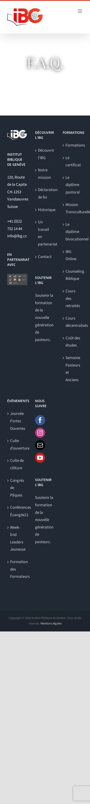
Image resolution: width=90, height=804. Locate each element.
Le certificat (73, 161)
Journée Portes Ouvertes (17, 421)
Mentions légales (51, 623)
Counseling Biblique (73, 275)
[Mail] (40, 445)
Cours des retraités (73, 298)
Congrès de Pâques (17, 488)
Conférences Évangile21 (17, 511)
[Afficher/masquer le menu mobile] (80, 11)
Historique (45, 210)
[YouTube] (40, 458)
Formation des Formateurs (17, 569)
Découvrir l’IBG (45, 154)
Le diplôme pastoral (73, 185)
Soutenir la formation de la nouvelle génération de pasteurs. (44, 318)
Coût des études (73, 341)
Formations (73, 145)
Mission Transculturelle (73, 208)
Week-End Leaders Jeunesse (17, 539)
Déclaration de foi (45, 193)
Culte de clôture (17, 464)
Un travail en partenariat (45, 233)
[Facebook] (40, 420)
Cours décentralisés (73, 322)
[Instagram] (40, 433)
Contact (45, 257)
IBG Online (71, 255)
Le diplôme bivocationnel (73, 232)
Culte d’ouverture (17, 444)
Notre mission (44, 173)
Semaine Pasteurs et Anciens (73, 369)
